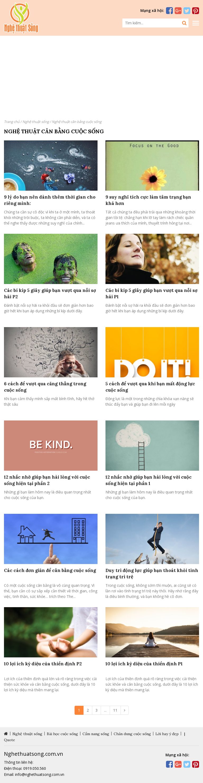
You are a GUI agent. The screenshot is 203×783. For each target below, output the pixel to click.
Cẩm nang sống (95, 733)
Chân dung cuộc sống (132, 733)
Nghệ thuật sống (35, 121)
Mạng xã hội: (152, 10)
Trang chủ (12, 121)
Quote (9, 740)
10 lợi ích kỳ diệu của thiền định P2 (43, 664)
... (105, 710)
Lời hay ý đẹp (167, 733)
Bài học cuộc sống (62, 733)
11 (115, 710)
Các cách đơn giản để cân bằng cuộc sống (50, 570)
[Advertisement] (101, 77)
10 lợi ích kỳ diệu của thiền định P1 (144, 664)
